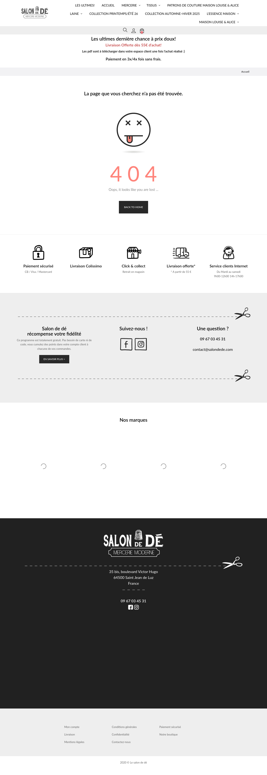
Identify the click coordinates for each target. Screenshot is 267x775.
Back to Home (133, 207)
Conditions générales (124, 727)
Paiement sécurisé (170, 727)
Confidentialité (120, 734)
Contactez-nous (121, 742)
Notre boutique (168, 734)
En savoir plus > (54, 359)
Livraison (69, 734)
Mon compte (71, 727)
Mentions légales (74, 742)
